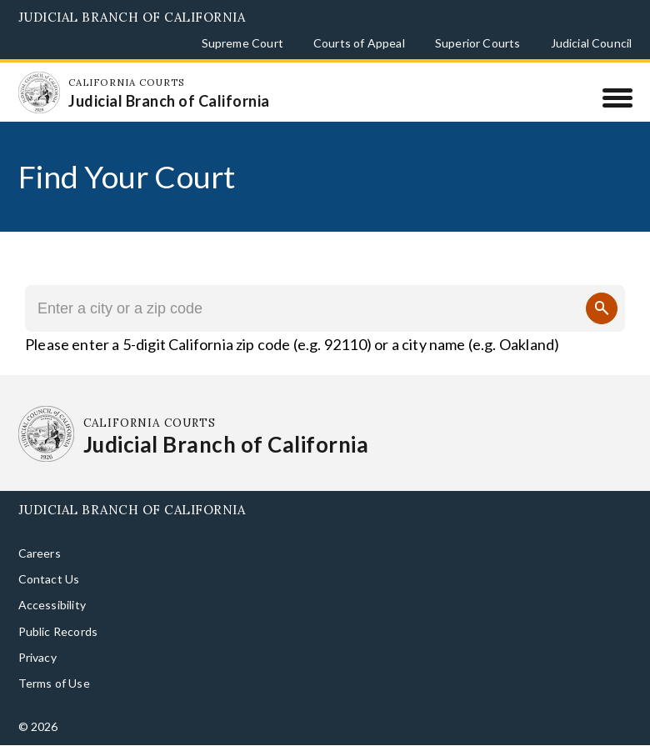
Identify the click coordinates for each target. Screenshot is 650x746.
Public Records (58, 631)
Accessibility (52, 605)
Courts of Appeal (359, 43)
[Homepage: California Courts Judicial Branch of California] (39, 92)
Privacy (37, 657)
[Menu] (617, 98)
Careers (39, 553)
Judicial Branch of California (132, 17)
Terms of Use (54, 683)
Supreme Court (242, 43)
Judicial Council (591, 43)
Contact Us (49, 579)
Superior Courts (478, 43)
